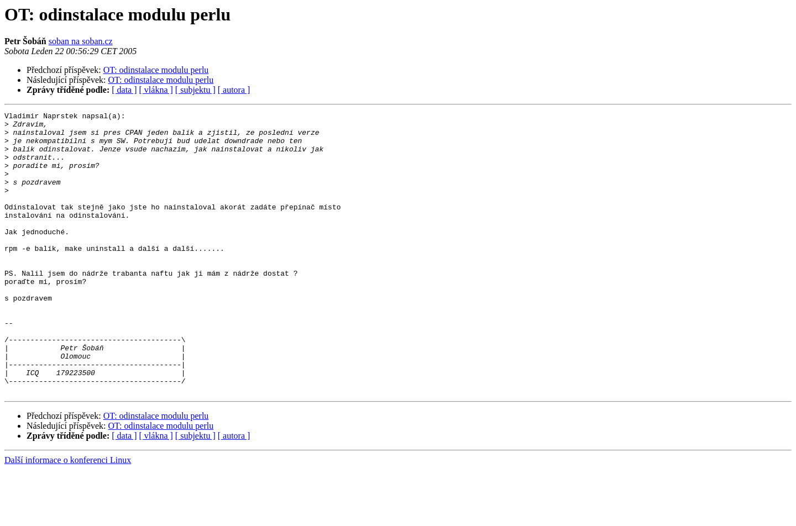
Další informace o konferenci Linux (67, 516)
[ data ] (124, 89)
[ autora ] (234, 89)
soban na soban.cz (81, 41)
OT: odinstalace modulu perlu (156, 70)
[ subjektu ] (195, 89)
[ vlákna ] (156, 89)
